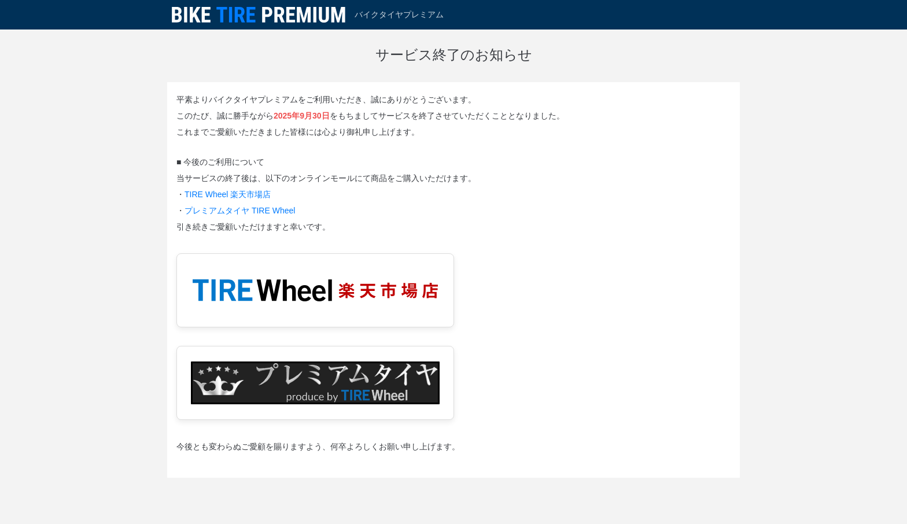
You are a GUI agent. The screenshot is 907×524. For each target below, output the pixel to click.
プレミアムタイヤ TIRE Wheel (240, 210)
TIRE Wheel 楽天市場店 (228, 194)
